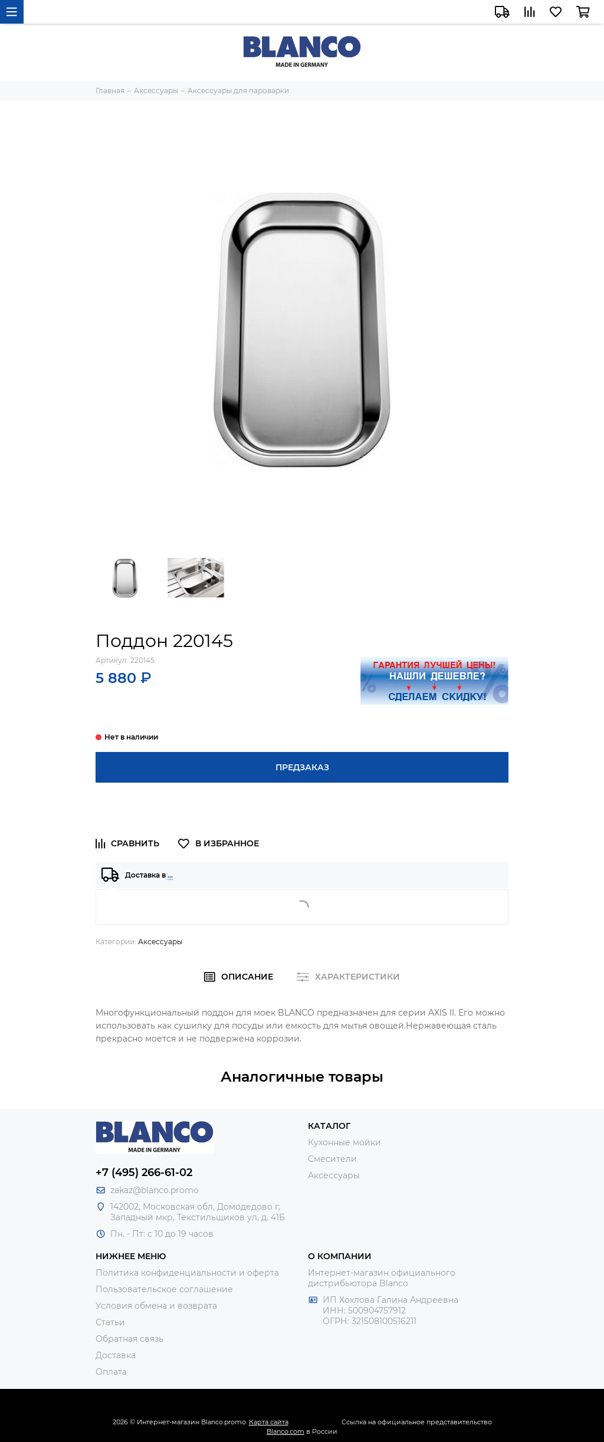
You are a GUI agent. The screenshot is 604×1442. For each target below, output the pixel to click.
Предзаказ (302, 767)
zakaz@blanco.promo (154, 1190)
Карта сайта (268, 1422)
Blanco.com (285, 1431)
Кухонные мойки (344, 1142)
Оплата (111, 1372)
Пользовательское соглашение (164, 1289)
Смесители (332, 1159)
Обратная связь (129, 1338)
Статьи (110, 1322)
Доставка (116, 1355)
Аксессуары (160, 941)
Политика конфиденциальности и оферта (187, 1272)
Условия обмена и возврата (156, 1305)
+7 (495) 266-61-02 (144, 1172)
